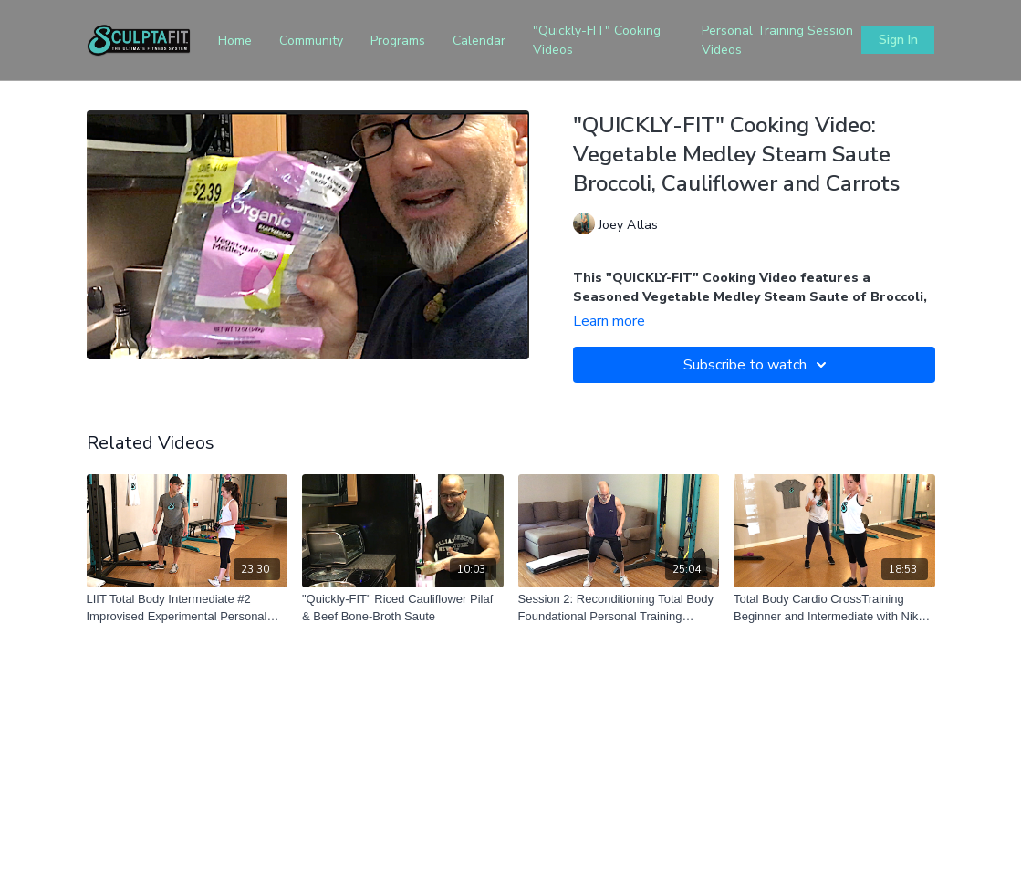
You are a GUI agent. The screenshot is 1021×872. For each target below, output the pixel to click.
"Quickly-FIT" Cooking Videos (597, 40)
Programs (397, 40)
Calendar (479, 40)
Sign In (898, 39)
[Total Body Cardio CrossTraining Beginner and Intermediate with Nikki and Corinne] (834, 608)
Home (235, 40)
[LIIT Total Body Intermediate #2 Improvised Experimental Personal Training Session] (187, 608)
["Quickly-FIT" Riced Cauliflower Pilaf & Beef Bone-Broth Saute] (403, 608)
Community (311, 40)
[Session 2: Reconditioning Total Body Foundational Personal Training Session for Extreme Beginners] (619, 608)
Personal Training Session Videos (777, 40)
